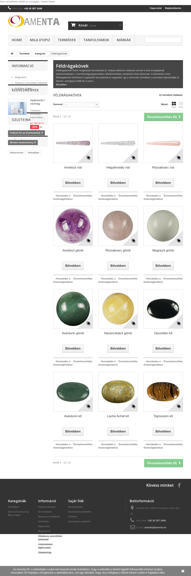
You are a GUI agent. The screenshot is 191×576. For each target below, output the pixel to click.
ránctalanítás (17, 233)
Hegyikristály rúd (118, 167)
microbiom (34, 222)
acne (34, 227)
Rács (174, 104)
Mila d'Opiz (40, 40)
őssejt (36, 216)
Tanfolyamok (96, 40)
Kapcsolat (156, 8)
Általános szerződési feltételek (30, 81)
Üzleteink (21, 167)
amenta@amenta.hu (155, 527)
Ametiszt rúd (73, 167)
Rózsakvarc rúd (163, 167)
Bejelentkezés (173, 8)
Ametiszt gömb (73, 250)
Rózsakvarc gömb (118, 250)
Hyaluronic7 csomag (37, 113)
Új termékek (45, 511)
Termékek (67, 40)
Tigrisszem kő (163, 416)
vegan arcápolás (19, 216)
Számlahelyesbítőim (79, 511)
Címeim (72, 516)
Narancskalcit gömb (118, 333)
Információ (23, 66)
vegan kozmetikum (20, 211)
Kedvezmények (25, 101)
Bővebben (61, 84)
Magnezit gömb (163, 250)
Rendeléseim (75, 507)
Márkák (124, 40)
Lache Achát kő (118, 416)
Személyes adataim (79, 521)
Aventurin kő (73, 416)
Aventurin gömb (73, 333)
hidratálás (33, 205)
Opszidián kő (163, 333)
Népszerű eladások (49, 516)
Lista (181, 104)
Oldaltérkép (45, 552)
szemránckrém (18, 227)
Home (17, 40)
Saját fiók (76, 501)
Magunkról (20, 75)
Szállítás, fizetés (23, 87)
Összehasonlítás (83, 195)
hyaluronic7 (16, 222)
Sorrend (58, 104)
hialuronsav (16, 205)
